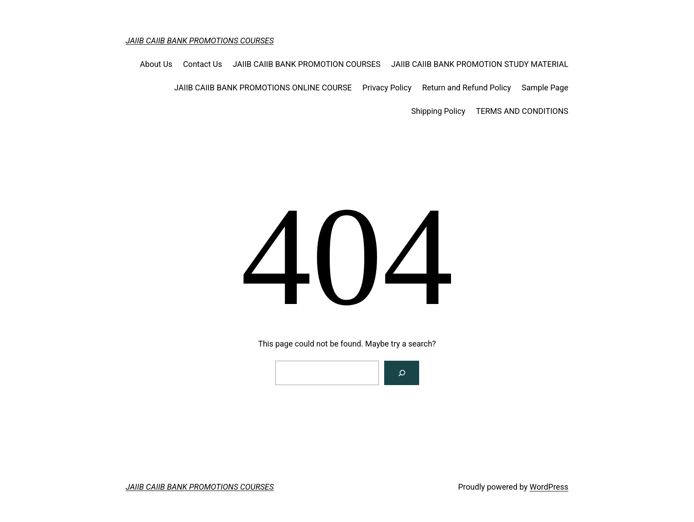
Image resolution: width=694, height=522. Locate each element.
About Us (156, 64)
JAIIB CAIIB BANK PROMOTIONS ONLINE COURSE (263, 87)
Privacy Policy (387, 87)
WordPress (549, 486)
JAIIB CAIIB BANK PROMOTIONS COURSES (200, 40)
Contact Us (202, 64)
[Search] (401, 373)
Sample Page (545, 87)
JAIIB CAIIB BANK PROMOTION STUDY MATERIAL (479, 64)
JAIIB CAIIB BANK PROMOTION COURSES (307, 64)
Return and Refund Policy (466, 87)
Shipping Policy (438, 111)
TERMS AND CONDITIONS (522, 111)
